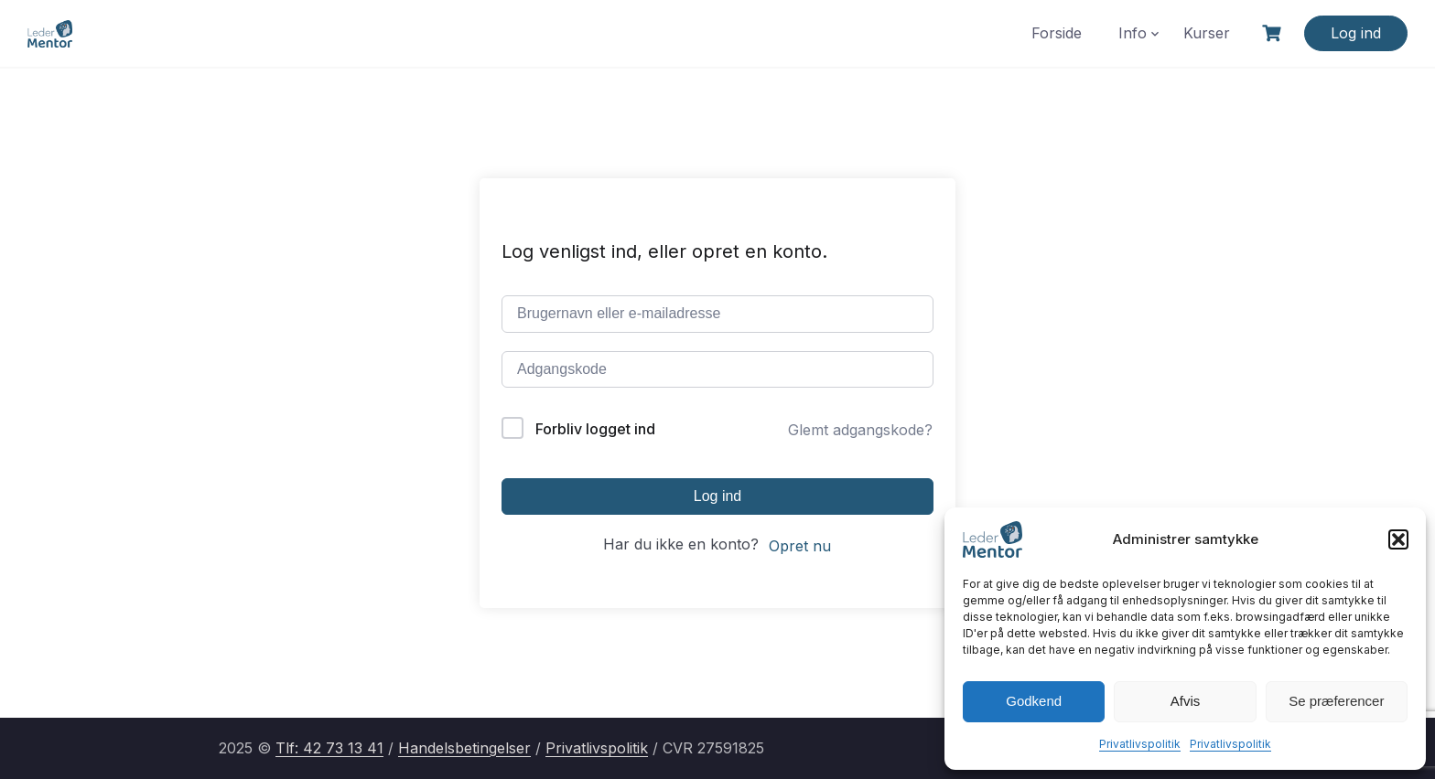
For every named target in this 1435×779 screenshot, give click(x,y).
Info (1132, 33)
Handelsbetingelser (464, 748)
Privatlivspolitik (1140, 744)
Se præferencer (1336, 701)
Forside (1056, 33)
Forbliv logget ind (595, 429)
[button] (1398, 539)
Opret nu (800, 546)
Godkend (1034, 701)
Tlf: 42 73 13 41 (329, 748)
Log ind (1356, 33)
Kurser (1206, 33)
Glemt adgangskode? (860, 430)
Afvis (1186, 701)
